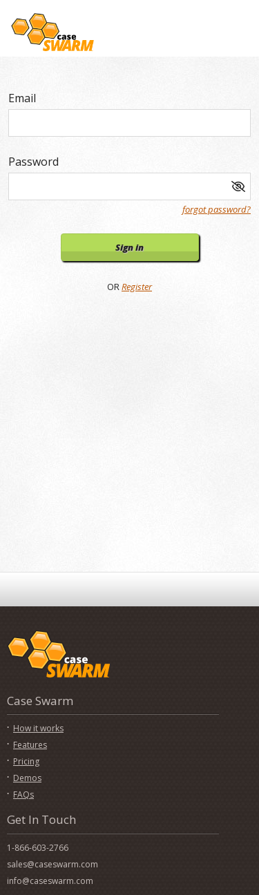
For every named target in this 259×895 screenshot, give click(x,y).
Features (30, 745)
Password (33, 161)
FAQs (23, 794)
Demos (27, 778)
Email (22, 98)
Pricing (26, 761)
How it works (38, 728)
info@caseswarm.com (50, 881)
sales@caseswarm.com (52, 864)
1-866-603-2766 (37, 848)
